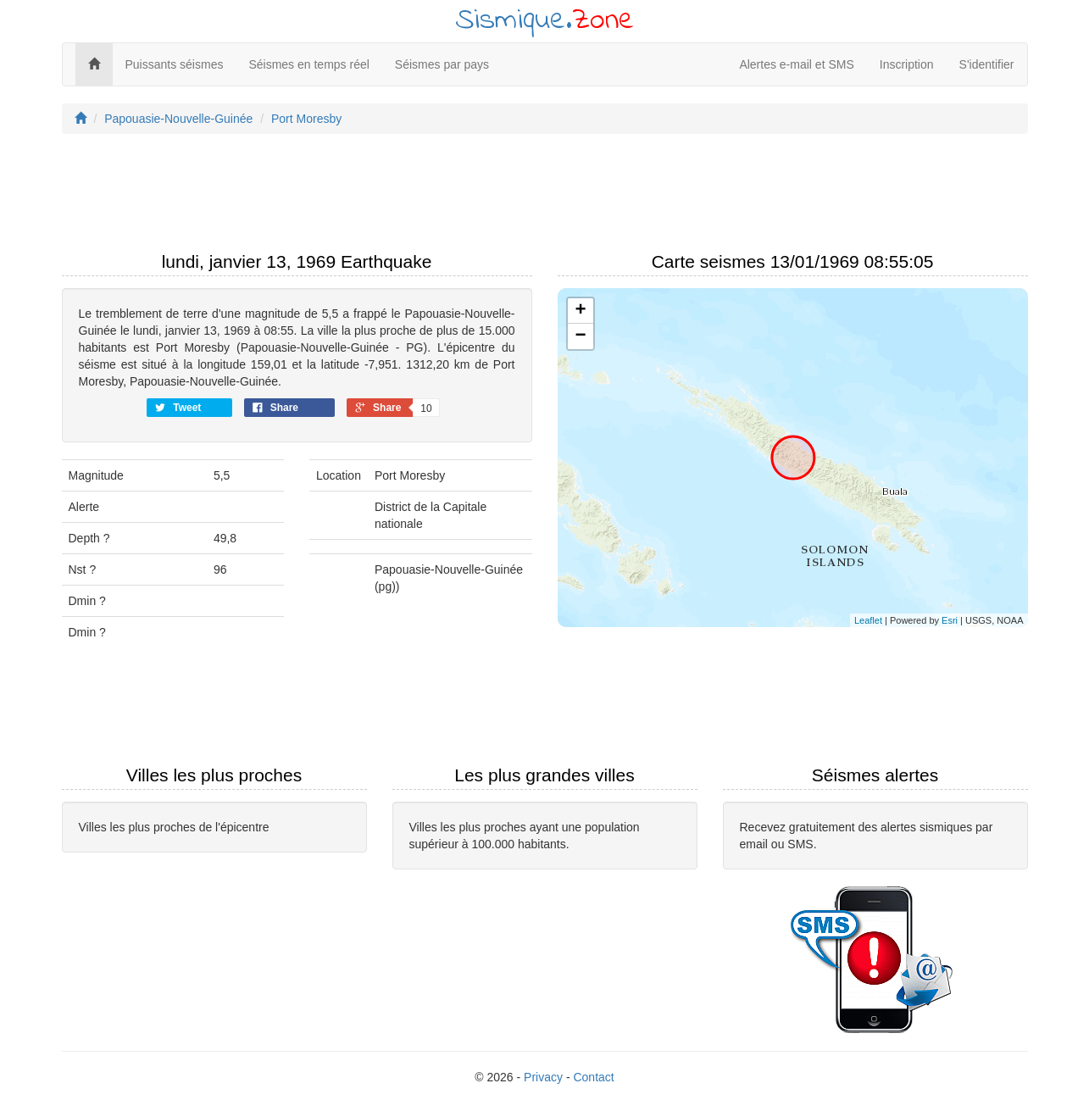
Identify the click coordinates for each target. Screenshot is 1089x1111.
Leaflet (868, 620)
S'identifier (986, 64)
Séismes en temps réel (308, 64)
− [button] (580, 336)
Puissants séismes (174, 64)
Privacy (543, 1077)
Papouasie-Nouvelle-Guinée (178, 118)
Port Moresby (306, 118)
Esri (950, 620)
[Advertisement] (545, 197)
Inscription (907, 64)
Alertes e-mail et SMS (796, 64)
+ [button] (580, 311)
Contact (593, 1077)
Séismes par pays (442, 64)
